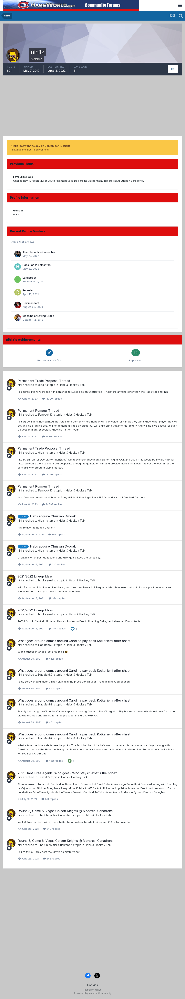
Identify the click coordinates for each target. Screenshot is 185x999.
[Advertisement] (93, 106)
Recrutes (28, 290)
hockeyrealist (47, 580)
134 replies (56, 534)
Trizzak (43, 777)
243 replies (51, 828)
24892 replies (52, 436)
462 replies (54, 658)
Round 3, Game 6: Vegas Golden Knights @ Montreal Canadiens (65, 811)
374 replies (57, 598)
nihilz (21, 384)
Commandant (31, 303)
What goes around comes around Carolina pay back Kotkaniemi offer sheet (74, 641)
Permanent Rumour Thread (38, 410)
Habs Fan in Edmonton (37, 265)
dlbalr (42, 384)
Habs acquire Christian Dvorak (53, 516)
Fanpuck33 (45, 414)
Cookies (92, 985)
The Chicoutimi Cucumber (39, 252)
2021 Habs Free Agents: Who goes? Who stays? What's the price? (67, 773)
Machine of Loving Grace (38, 315)
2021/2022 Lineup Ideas (35, 576)
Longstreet (29, 277)
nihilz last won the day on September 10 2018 (40, 145)
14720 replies (52, 398)
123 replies (49, 798)
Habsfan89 (45, 644)
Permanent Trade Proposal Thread (44, 381)
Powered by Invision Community (92, 993)
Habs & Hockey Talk (72, 384)
